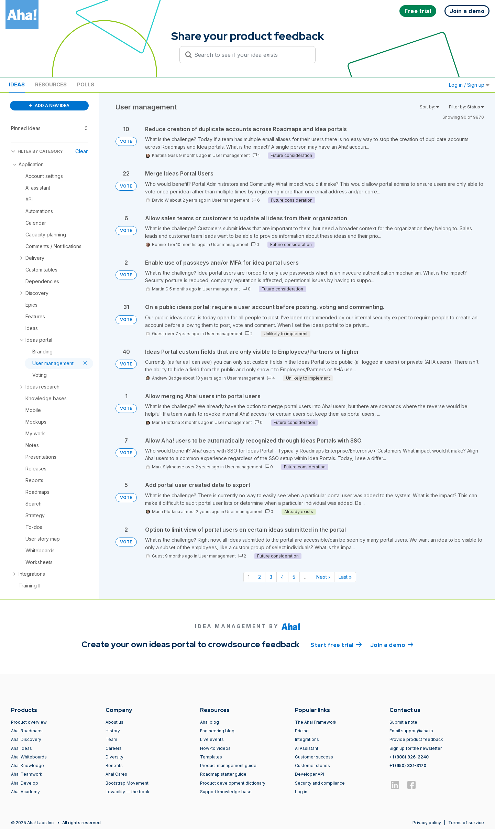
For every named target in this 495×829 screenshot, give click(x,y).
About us (114, 722)
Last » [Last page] (345, 577)
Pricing (302, 730)
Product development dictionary (232, 783)
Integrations (307, 739)
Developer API (309, 774)
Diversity (114, 756)
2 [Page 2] (259, 577)
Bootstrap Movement (127, 783)
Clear (81, 151)
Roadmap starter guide (223, 774)
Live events (212, 739)
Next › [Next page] (323, 577)
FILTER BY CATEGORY (37, 151)
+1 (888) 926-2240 (409, 756)
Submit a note (403, 722)
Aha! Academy (25, 791)
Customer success (314, 756)
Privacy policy (426, 822)
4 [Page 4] (282, 577)
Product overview (29, 722)
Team (111, 739)
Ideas (17, 84)
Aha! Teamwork (26, 774)
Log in (301, 791)
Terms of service (466, 822)
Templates (211, 756)
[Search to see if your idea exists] (250, 55)
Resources (51, 84)
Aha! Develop (24, 783)
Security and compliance (320, 783)
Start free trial (336, 644)
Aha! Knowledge (27, 765)
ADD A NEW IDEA (49, 105)
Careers (114, 748)
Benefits (114, 765)
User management (231, 155)
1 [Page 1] (249, 577)
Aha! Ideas (21, 748)
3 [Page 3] (271, 577)
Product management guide (228, 765)
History (113, 730)
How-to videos (215, 748)
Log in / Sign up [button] (469, 85)
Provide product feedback (416, 739)
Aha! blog (209, 722)
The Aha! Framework (316, 722)
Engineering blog (217, 730)
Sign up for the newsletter (415, 748)
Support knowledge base (226, 791)
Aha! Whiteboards (29, 756)
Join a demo (392, 644)
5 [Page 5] (294, 577)
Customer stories (312, 765)
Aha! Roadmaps (27, 730)
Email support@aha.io (411, 730)
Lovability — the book (128, 791)
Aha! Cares (116, 774)
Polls (85, 84)
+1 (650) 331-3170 (407, 765)
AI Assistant (306, 748)
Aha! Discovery (26, 739)
